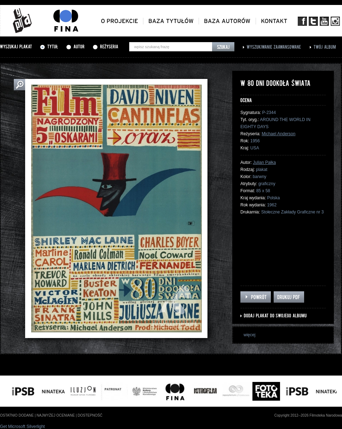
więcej (249, 334)
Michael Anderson (278, 133)
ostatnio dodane (17, 415)
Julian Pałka (264, 162)
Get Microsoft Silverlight (22, 426)
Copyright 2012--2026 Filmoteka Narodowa (308, 415)
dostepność (90, 415)
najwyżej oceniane (55, 415)
